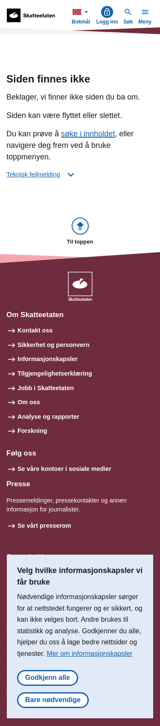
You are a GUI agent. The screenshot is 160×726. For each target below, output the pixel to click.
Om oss (28, 402)
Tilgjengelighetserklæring (54, 373)
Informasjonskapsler (47, 359)
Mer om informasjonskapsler (89, 653)
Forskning (32, 430)
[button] (80, 232)
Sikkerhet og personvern (53, 344)
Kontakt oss (34, 330)
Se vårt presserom (44, 525)
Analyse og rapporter (48, 416)
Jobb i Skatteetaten (45, 388)
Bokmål (82, 15)
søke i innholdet (88, 133)
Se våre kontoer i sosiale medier (64, 468)
